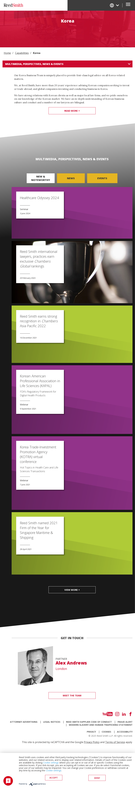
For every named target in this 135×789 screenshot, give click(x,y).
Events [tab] (102, 178)
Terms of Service (115, 742)
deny (97, 778)
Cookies (106, 731)
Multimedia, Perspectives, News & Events (34, 64)
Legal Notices (51, 721)
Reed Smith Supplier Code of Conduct (89, 721)
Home (7, 53)
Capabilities (22, 53)
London (61, 669)
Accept (53, 778)
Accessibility (124, 731)
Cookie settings (51, 763)
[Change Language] (114, 5)
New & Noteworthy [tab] (40, 178)
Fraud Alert (125, 721)
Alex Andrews (71, 663)
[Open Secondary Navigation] (128, 5)
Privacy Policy (92, 742)
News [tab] (71, 178)
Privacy (91, 731)
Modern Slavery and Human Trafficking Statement (100, 724)
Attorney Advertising (23, 721)
